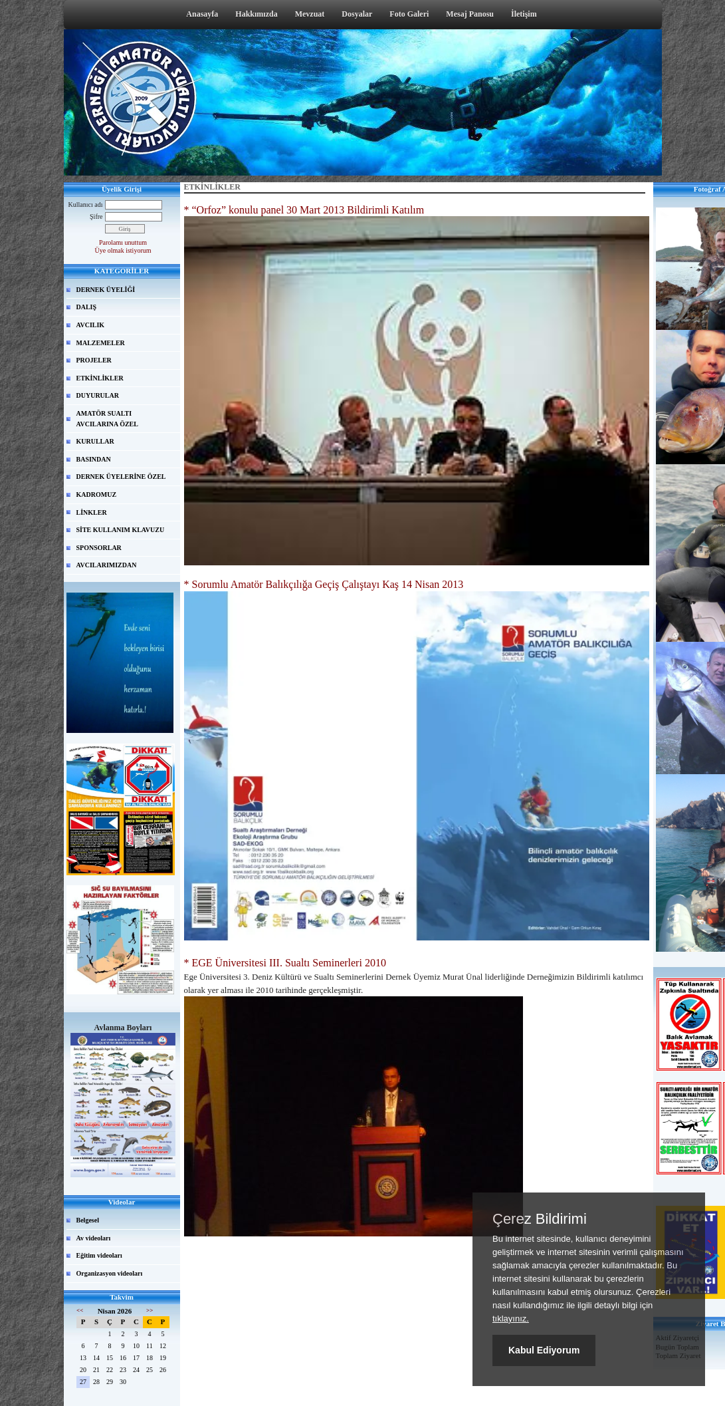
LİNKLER (91, 512)
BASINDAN (93, 459)
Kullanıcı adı (85, 204)
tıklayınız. (510, 1319)
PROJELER (94, 360)
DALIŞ (86, 307)
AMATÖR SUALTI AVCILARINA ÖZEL (107, 419)
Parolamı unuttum (123, 242)
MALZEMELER (100, 343)
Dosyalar (357, 14)
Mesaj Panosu (470, 14)
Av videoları (93, 1238)
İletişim (524, 14)
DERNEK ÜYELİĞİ (106, 289)
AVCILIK (90, 325)
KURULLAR (95, 441)
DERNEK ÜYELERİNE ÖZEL (121, 476)
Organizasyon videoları (109, 1273)
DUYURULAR (97, 395)
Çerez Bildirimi (539, 1219)
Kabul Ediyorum (543, 1350)
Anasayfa (202, 14)
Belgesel (87, 1220)
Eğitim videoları (99, 1255)
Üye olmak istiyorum (123, 250)
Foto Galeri (409, 14)
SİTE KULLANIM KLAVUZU (120, 529)
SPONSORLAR (99, 547)
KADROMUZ (96, 494)
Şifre (96, 216)
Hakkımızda (256, 14)
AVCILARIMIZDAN (106, 565)
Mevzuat (310, 14)
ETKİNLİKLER (100, 378)
